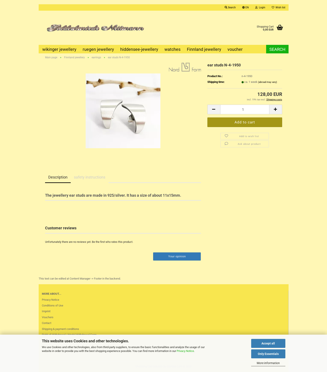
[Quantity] (244, 109)
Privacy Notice (185, 351)
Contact (46, 323)
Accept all (268, 343)
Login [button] (260, 7)
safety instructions (89, 177)
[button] (245, 7)
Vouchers (47, 317)
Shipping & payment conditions (60, 329)
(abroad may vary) (267, 82)
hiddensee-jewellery (139, 49)
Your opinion (177, 256)
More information (268, 363)
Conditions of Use (52, 305)
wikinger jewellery (59, 49)
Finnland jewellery (204, 49)
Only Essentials (268, 354)
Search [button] (230, 7)
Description (57, 177)
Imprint (46, 311)
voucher (235, 49)
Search (277, 49)
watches (172, 49)
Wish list (278, 7)
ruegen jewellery (98, 49)
